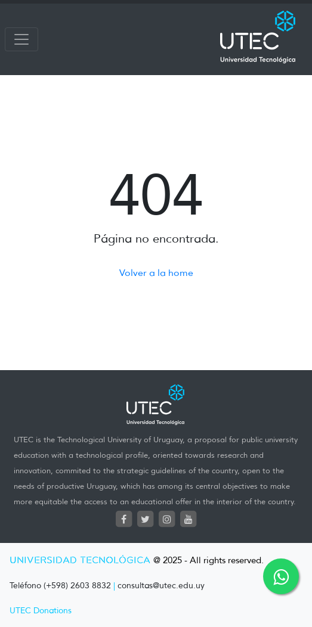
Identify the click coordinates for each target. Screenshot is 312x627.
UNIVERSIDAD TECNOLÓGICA (80, 560)
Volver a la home (156, 272)
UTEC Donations (41, 611)
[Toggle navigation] (21, 39)
